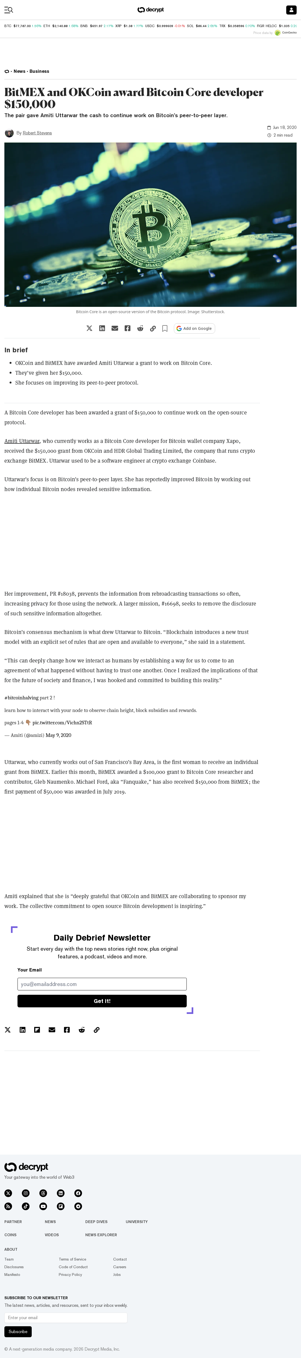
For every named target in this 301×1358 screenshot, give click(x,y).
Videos (52, 1235)
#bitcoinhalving (21, 698)
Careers (119, 1267)
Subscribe (18, 1331)
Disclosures (14, 1267)
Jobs (117, 1274)
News (50, 1221)
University (137, 1221)
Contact (120, 1259)
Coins (10, 1235)
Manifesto (12, 1274)
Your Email (29, 970)
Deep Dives (96, 1221)
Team (9, 1259)
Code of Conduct (73, 1267)
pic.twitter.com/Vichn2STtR (62, 723)
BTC (7, 26)
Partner (13, 1221)
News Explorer (101, 1235)
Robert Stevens (37, 132)
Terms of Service (72, 1259)
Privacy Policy (70, 1274)
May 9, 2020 (58, 735)
